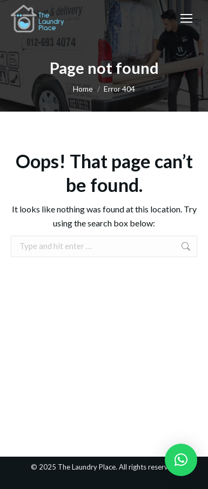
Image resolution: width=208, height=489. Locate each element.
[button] (181, 460)
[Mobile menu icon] (186, 18)
